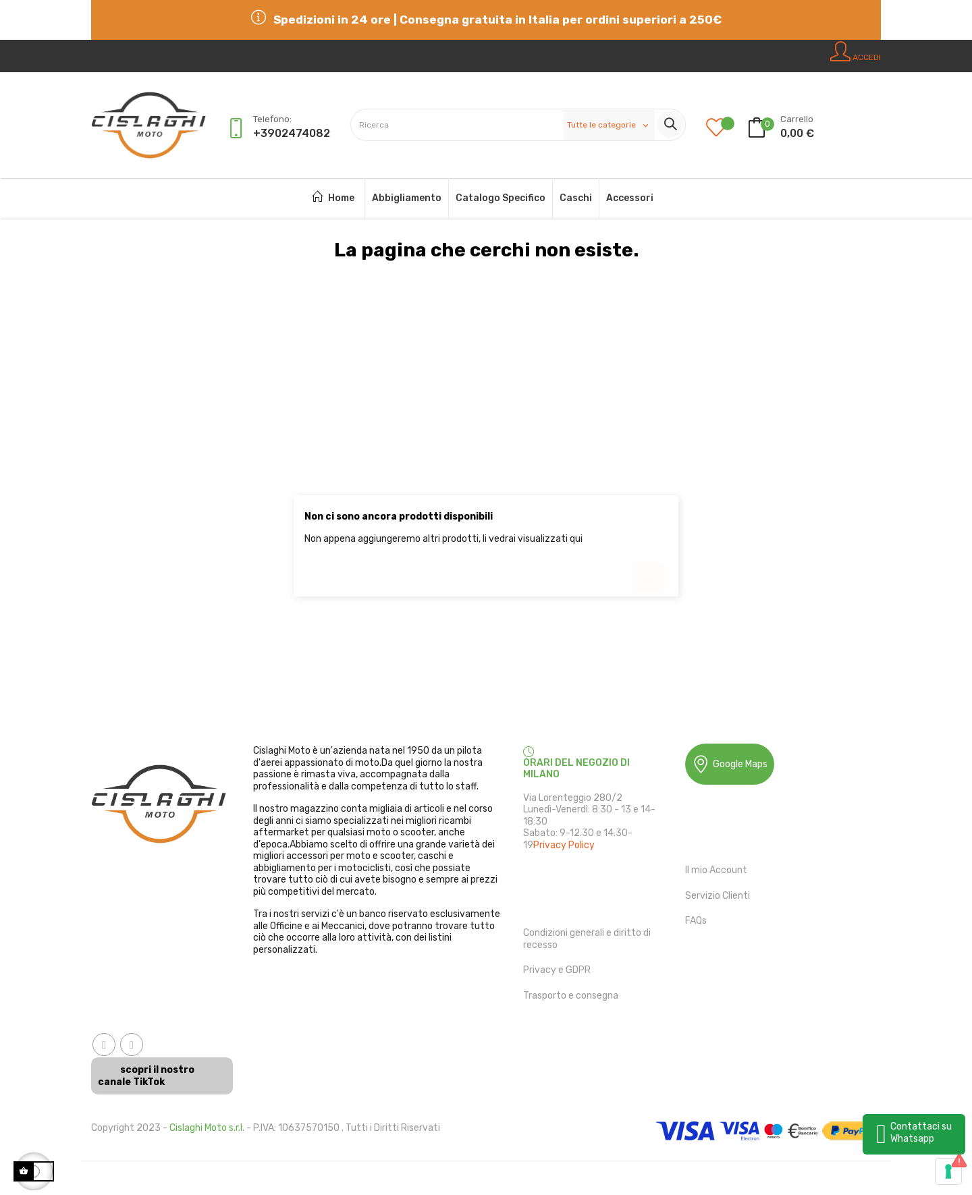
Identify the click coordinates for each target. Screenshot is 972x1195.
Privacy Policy (564, 845)
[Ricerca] (486, 570)
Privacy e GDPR (557, 970)
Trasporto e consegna (570, 995)
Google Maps (729, 764)
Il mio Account (716, 870)
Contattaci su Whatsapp (921, 1132)
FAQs (696, 920)
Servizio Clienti (717, 895)
